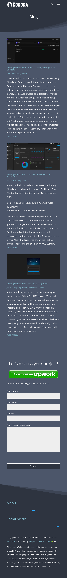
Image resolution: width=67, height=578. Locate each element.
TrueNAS (24, 74)
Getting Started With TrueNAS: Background (27, 283)
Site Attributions (43, 541)
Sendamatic (32, 288)
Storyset (32, 541)
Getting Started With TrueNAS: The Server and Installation (28, 175)
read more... (13, 136)
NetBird (24, 288)
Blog (19, 74)
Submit (33, 466)
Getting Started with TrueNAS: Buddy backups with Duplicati (31, 68)
